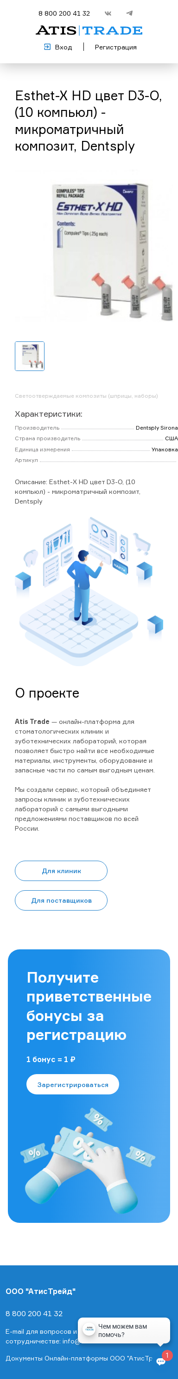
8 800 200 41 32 (64, 13)
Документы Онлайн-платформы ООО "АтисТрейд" (86, 1358)
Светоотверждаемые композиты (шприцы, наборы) (86, 395)
